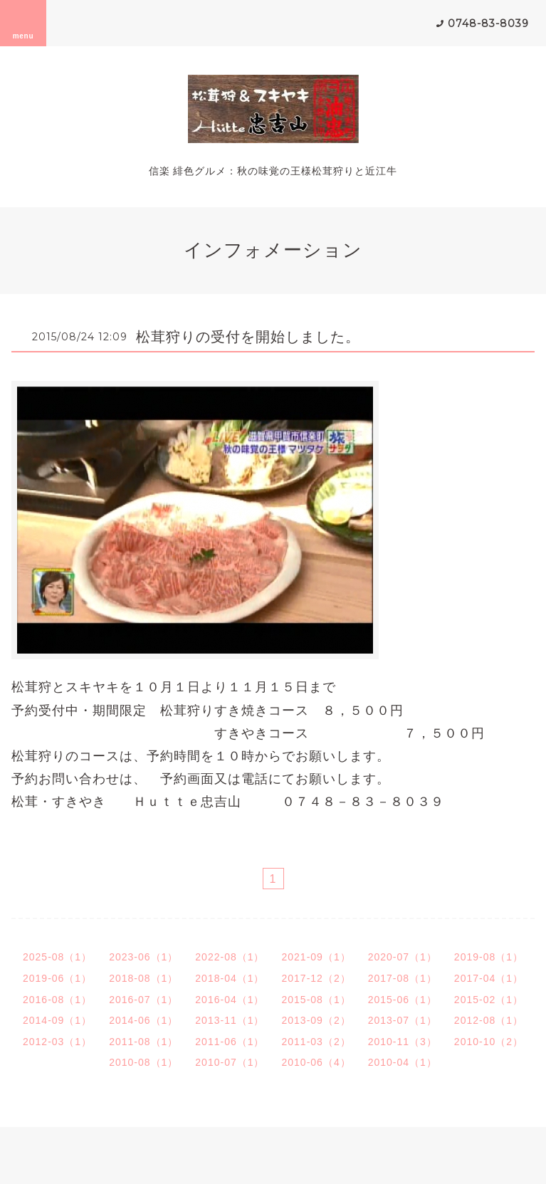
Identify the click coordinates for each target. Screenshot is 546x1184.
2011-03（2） (316, 1041)
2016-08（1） (57, 999)
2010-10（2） (488, 1041)
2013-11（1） (229, 1020)
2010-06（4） (316, 1062)
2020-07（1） (402, 957)
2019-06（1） (57, 978)
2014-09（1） (57, 1020)
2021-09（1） (316, 957)
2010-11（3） (402, 1041)
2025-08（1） (57, 957)
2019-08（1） (488, 957)
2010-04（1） (402, 1062)
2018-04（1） (229, 978)
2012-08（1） (488, 1020)
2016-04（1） (229, 999)
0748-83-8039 (488, 23)
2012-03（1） (57, 1041)
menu (23, 23)
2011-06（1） (229, 1041)
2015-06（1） (402, 999)
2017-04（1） (488, 978)
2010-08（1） (143, 1062)
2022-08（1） (229, 957)
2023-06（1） (143, 957)
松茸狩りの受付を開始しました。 (248, 337)
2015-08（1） (316, 999)
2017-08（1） (402, 978)
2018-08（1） (143, 978)
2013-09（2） (316, 1020)
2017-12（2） (316, 978)
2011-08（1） (143, 1041)
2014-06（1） (143, 1020)
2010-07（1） (229, 1062)
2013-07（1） (402, 1020)
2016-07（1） (143, 999)
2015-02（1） (488, 999)
